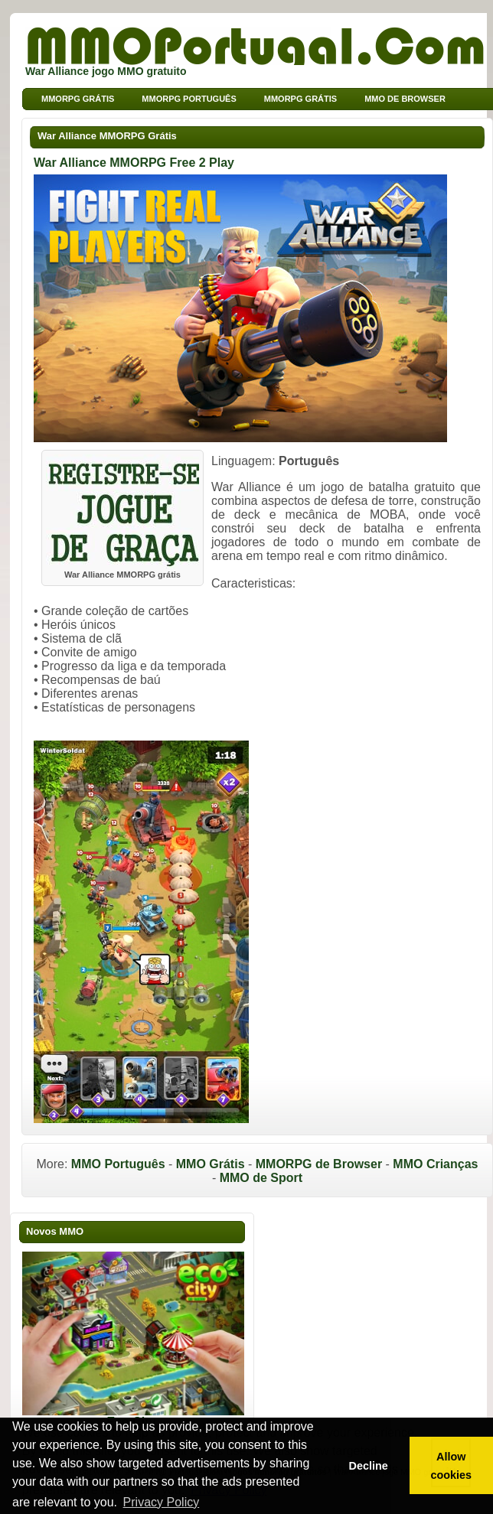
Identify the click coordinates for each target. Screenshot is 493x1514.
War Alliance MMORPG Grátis (107, 136)
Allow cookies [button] (451, 1466)
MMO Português (118, 1164)
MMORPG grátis (77, 98)
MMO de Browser (405, 98)
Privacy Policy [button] (161, 1502)
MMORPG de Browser (319, 1164)
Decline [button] (367, 1466)
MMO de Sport (261, 1177)
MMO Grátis (210, 1164)
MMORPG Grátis (300, 98)
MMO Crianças (435, 1164)
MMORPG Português (189, 98)
